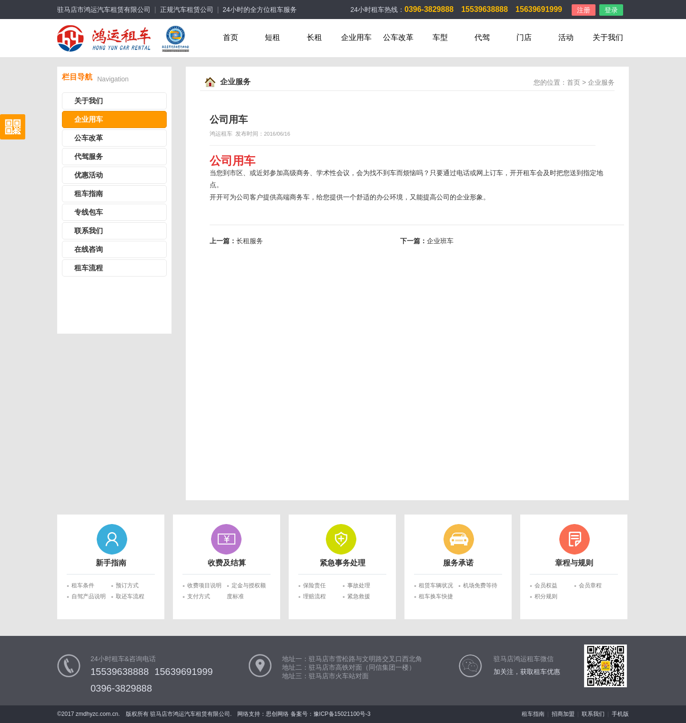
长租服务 (249, 241)
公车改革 (398, 37)
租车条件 (82, 585)
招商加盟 (563, 714)
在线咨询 (88, 249)
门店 (524, 37)
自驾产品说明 (88, 596)
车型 (440, 37)
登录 (611, 10)
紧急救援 (358, 596)
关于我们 (608, 37)
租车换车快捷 (436, 596)
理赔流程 (314, 596)
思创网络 (277, 714)
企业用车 (356, 37)
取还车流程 (130, 596)
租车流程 (88, 268)
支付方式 (198, 596)
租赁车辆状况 (436, 585)
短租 (272, 37)
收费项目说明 (204, 585)
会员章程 (590, 585)
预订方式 (127, 585)
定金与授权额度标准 (246, 586)
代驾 (482, 37)
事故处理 (358, 585)
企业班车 (440, 241)
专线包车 (88, 212)
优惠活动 (88, 175)
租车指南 (88, 194)
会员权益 (546, 585)
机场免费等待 (480, 585)
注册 (583, 10)
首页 (230, 37)
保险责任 (314, 585)
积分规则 (546, 596)
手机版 (620, 714)
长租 (314, 37)
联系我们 (88, 231)
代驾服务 (88, 156)
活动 (566, 37)
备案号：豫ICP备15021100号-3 (331, 714)
